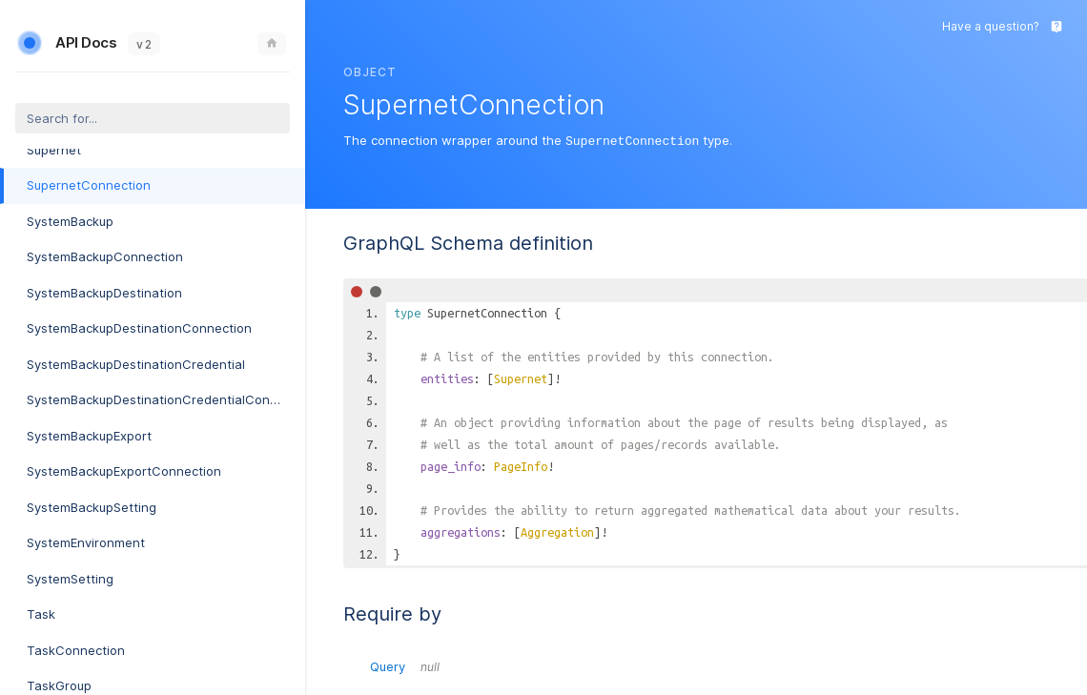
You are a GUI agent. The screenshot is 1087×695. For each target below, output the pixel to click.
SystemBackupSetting (91, 507)
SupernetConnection (89, 185)
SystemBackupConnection (105, 256)
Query (405, 665)
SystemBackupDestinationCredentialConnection (166, 399)
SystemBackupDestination (104, 292)
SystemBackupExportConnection (124, 471)
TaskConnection (76, 650)
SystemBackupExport (89, 435)
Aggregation (557, 531)
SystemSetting (70, 578)
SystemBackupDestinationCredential (136, 364)
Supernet (54, 149)
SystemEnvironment (86, 542)
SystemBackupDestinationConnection (139, 328)
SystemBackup (70, 221)
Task (41, 614)
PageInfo (520, 465)
